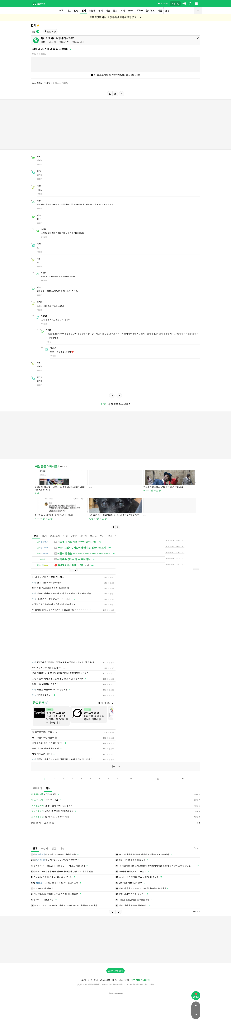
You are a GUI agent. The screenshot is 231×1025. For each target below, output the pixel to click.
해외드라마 (78, 42)
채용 (114, 980)
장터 (100, 10)
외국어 (52, 42)
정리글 (93, 536)
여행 (43, 42)
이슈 (69, 10)
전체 (36, 536)
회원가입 (175, 3)
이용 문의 (93, 980)
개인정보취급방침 (140, 980)
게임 (159, 10)
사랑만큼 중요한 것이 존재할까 (54, 811)
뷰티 (122, 10)
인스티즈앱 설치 (115, 970)
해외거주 (64, 42)
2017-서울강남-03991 (134, 984)
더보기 (115, 766)
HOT (61, 10)
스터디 (131, 10)
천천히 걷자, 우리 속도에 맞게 (53, 805)
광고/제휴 (105, 980)
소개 (83, 980)
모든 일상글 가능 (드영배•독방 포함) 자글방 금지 (113, 17)
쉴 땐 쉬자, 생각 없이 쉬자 (50, 817)
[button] (113, 527)
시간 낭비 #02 (45, 794)
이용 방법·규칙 (163, 3)
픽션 (108, 10)
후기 (102, 536)
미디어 (83, 536)
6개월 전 (35, 54)
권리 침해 (124, 980)
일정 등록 (49, 823)
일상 (76, 10)
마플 (65, 536)
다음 (157, 779)
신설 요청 (50, 31)
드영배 (92, 10)
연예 (83, 10)
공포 (115, 10)
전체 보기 (36, 823)
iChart (140, 10)
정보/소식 (55, 536)
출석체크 (150, 10)
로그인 (103, 404)
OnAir (74, 536)
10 (131, 779)
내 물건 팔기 (105, 703)
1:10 (196, 848)
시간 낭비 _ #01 (46, 800)
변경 (167, 10)
